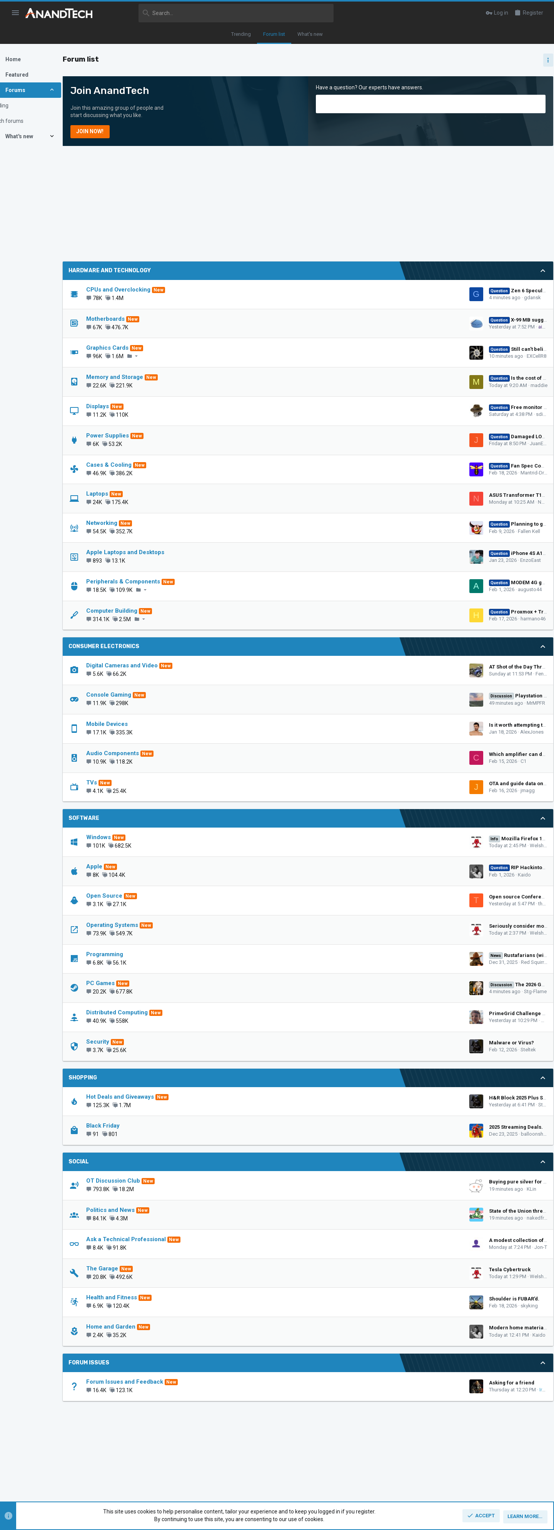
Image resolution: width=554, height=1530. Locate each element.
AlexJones (403, 732)
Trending (241, 34)
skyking (400, 1306)
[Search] (218, 13)
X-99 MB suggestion (395, 320)
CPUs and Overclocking (144, 289)
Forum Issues (114, 1362)
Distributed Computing (143, 1012)
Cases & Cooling (134, 464)
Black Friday (128, 1125)
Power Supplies (133, 435)
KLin (402, 1189)
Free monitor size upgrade (403, 407)
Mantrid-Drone (408, 473)
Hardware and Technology (135, 270)
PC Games (126, 983)
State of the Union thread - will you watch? (411, 1211)
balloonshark (406, 1134)
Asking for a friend (382, 1383)
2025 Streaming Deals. (387, 1127)
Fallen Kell (400, 531)
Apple (120, 866)
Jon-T (411, 1247)
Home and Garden (136, 1326)
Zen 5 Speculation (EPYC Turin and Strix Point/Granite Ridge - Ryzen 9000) (493, 517)
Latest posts (461, 736)
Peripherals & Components (149, 581)
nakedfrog (409, 1218)
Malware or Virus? (382, 1043)
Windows (124, 837)
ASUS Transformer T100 (389, 495)
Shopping (108, 1077)
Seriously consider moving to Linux (403, 926)
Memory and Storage (140, 377)
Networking (127, 522)
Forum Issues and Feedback (150, 1381)
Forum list (274, 34)
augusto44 (401, 589)
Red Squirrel (405, 962)
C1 (394, 761)
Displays (123, 406)
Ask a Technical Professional (152, 1239)
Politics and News (136, 1210)
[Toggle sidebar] (541, 60)
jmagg (399, 790)
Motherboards (131, 318)
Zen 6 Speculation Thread (402, 290)
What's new (310, 34)
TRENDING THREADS (467, 496)
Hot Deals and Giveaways (146, 1096)
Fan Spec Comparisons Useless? (410, 466)
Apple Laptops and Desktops (151, 552)
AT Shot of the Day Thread (391, 667)
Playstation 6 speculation (403, 696)
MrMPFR (407, 703)
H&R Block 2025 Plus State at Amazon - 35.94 (413, 1098)
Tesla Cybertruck (381, 1269)
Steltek (399, 1049)
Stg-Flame (406, 991)
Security (123, 1041)
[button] (15, 13)
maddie (410, 385)
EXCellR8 (407, 356)
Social (104, 1161)
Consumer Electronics (129, 646)
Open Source (130, 895)
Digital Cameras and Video (148, 665)
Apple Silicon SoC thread (492, 659)
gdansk (403, 297)
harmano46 (404, 619)
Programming (130, 954)
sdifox (414, 414)
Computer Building (137, 610)
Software (109, 818)
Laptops (123, 493)
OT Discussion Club (139, 1180)
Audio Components (138, 753)
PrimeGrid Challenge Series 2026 (400, 1013)
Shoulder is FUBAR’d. (385, 1299)
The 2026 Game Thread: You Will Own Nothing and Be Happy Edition (492, 757)
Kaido (395, 875)
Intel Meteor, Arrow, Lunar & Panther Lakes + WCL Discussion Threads (494, 570)
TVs (117, 782)
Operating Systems (138, 925)
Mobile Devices (133, 724)
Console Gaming (134, 694)
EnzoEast (401, 560)
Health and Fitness (137, 1297)
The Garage (128, 1268)
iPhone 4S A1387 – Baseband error (413, 553)
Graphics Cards (133, 347)
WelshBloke (414, 845)
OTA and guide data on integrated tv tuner (410, 783)
